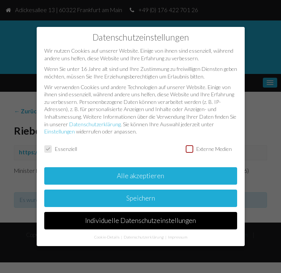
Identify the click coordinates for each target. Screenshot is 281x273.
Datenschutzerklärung (95, 124)
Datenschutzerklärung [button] (144, 237)
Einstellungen (59, 131)
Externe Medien (209, 148)
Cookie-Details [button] (107, 237)
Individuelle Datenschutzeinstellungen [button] (140, 220)
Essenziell (60, 148)
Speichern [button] (140, 198)
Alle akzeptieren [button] (140, 176)
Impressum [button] (177, 237)
